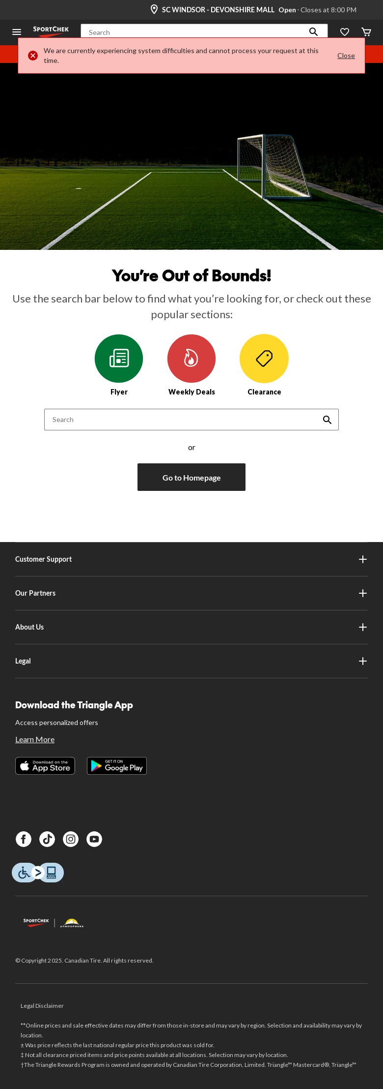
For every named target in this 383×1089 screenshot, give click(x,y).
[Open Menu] (17, 33)
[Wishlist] (345, 32)
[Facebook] (23, 839)
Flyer (118, 365)
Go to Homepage (192, 477)
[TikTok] (47, 839)
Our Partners (191, 593)
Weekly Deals (191, 365)
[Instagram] (71, 839)
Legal (191, 661)
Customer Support (191, 559)
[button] (314, 32)
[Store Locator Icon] (154, 10)
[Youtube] (94, 839)
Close (346, 55)
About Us (191, 627)
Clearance (264, 365)
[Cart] (366, 32)
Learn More (35, 739)
